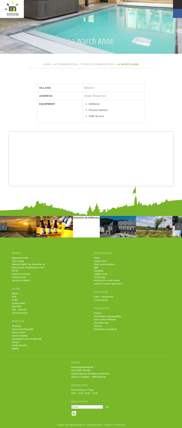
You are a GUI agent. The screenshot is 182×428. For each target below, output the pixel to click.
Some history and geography (107, 316)
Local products (101, 300)
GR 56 (15, 271)
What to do (18, 321)
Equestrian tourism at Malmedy (26, 339)
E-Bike (15, 300)
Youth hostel (100, 277)
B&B (96, 267)
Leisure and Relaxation (23, 329)
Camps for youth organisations (108, 283)
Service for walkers (21, 280)
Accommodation (65, 64)
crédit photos (114, 425)
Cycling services (19, 313)
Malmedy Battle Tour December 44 (28, 264)
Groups (15, 342)
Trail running (18, 261)
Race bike (16, 306)
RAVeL (15, 293)
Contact (97, 313)
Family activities (19, 345)
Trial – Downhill (19, 309)
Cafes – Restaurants (103, 297)
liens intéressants (71, 425)
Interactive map (101, 323)
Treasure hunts (19, 277)
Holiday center (101, 274)
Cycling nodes (18, 303)
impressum (94, 425)
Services (98, 326)
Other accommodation (97, 64)
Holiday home (100, 261)
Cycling (16, 289)
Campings (98, 271)
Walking (16, 253)
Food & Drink (101, 292)
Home (47, 64)
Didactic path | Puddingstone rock (28, 267)
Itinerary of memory (21, 274)
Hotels (97, 258)
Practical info (101, 308)
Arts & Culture (18, 332)
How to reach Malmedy (105, 319)
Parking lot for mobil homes (107, 280)
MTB (14, 297)
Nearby (15, 348)
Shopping (16, 326)
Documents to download (105, 329)
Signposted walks (20, 258)
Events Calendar (20, 335)
